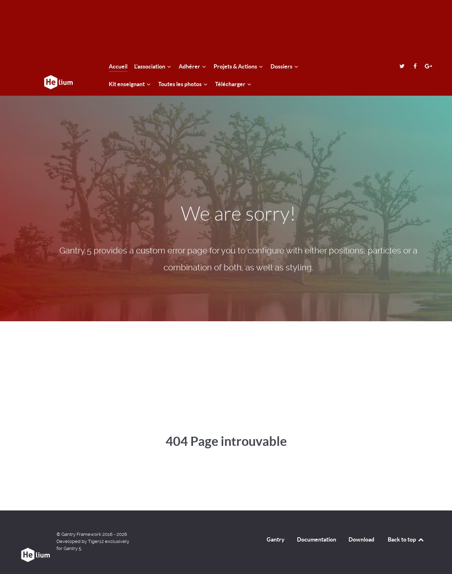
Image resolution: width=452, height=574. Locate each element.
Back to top (406, 539)
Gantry (276, 539)
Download (361, 539)
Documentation (316, 539)
